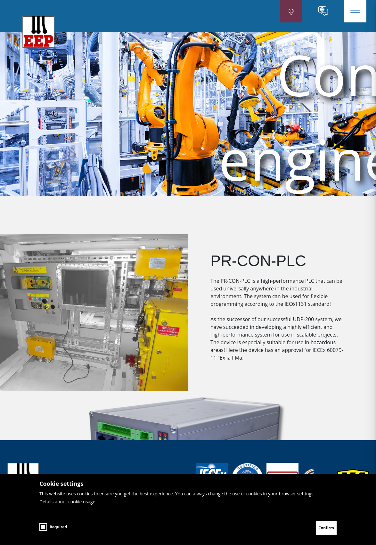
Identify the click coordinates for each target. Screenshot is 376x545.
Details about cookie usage (67, 508)
